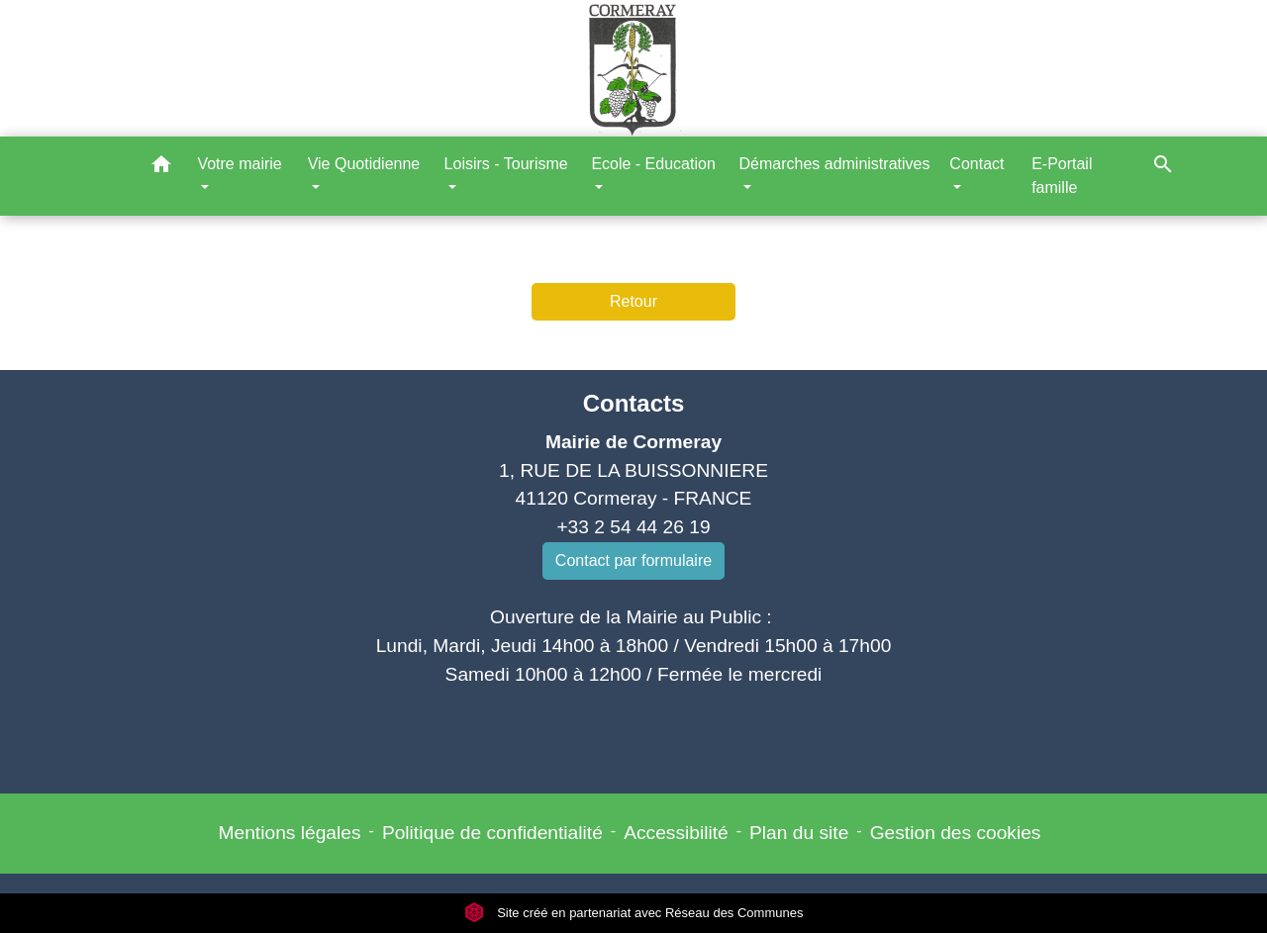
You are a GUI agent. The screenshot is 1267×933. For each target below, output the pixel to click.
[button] (161, 167)
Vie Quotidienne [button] (364, 163)
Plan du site (798, 832)
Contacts (634, 403)
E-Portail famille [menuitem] (1061, 175)
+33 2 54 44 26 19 (633, 526)
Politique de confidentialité (492, 832)
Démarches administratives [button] (833, 163)
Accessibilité (676, 832)
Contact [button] (976, 163)
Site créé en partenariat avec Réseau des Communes (634, 912)
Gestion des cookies (955, 832)
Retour (633, 301)
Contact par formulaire (633, 560)
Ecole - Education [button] (653, 163)
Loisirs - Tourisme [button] (506, 163)
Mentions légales (290, 832)
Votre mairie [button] (239, 163)
